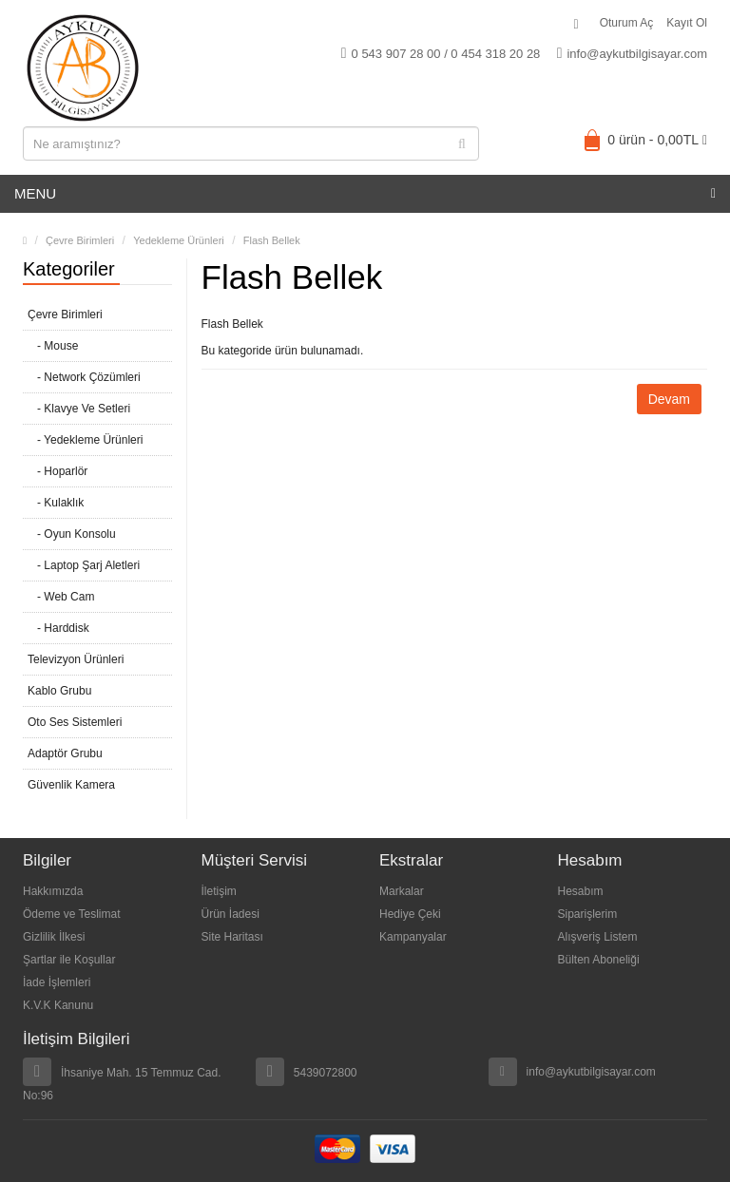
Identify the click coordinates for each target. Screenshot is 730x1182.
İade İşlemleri (56, 982)
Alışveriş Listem (598, 937)
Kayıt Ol (686, 22)
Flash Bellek (271, 240)
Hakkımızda (53, 891)
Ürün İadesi (230, 914)
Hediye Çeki (410, 914)
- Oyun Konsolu (72, 534)
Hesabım (581, 891)
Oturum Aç (627, 22)
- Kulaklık (56, 502)
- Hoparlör (57, 471)
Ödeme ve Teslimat (72, 914)
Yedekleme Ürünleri (178, 240)
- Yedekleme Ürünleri (85, 440)
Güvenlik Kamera (71, 784)
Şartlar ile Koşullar (69, 959)
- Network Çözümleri (84, 377)
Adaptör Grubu (65, 753)
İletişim (219, 891)
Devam (669, 399)
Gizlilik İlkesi (54, 937)
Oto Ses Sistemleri (75, 722)
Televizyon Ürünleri (76, 659)
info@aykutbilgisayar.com (632, 53)
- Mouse (53, 346)
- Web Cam (61, 596)
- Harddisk (58, 628)
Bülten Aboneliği (599, 959)
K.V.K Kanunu (58, 1005)
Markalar (401, 891)
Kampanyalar (413, 937)
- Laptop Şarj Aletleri (84, 565)
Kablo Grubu (59, 690)
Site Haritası (232, 937)
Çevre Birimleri (80, 240)
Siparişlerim (588, 914)
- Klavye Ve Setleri (79, 408)
